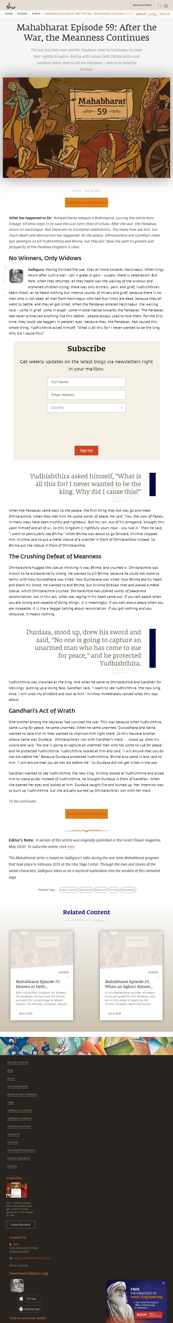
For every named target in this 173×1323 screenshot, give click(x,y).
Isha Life (12, 1142)
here (71, 846)
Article (36, 13)
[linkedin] (4, 288)
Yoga (10, 1102)
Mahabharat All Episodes (86, 202)
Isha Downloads (17, 1086)
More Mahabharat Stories (86, 813)
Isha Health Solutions (21, 1150)
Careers (12, 1166)
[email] (4, 295)
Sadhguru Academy (19, 1118)
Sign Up (86, 450)
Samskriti (13, 1134)
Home (9, 13)
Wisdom (22, 13)
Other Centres (18, 1265)
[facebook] (4, 274)
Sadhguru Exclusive (19, 1110)
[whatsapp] (5, 267)
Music (11, 1078)
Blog (10, 1070)
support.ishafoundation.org (31, 1258)
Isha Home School (19, 1126)
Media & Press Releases (22, 1094)
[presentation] (86, 431)
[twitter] (4, 281)
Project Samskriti (18, 1158)
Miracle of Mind (17, 1062)
